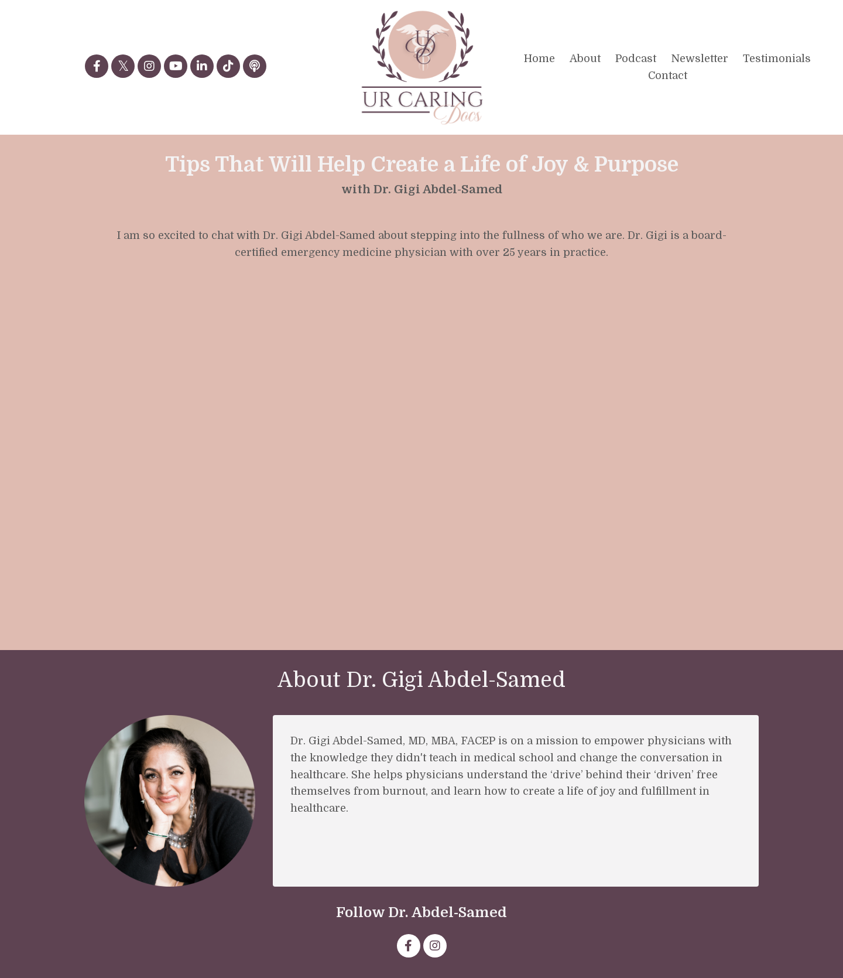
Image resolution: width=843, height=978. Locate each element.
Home (539, 58)
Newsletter (699, 58)
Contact (667, 75)
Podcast (635, 58)
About (585, 58)
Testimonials (777, 58)
